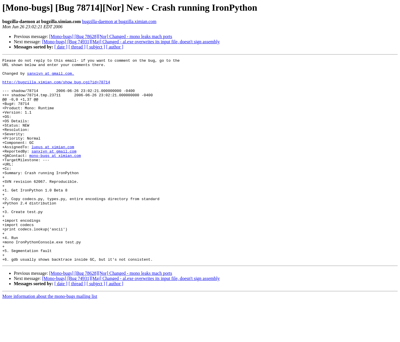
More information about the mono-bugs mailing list (49, 337)
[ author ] (114, 46)
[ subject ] (96, 46)
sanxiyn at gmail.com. (50, 76)
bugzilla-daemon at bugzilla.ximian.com (119, 21)
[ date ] (60, 46)
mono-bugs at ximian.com (55, 175)
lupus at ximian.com (52, 165)
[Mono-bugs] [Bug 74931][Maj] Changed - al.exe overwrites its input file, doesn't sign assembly (131, 41)
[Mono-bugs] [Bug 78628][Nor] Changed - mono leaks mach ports (110, 36)
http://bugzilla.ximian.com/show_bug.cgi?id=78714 (56, 87)
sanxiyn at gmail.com (53, 170)
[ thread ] (76, 46)
